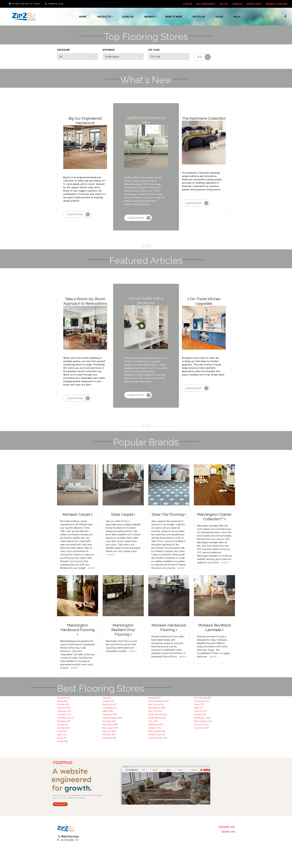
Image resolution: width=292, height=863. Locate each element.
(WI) (206, 724)
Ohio (150, 721)
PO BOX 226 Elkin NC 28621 (26, 4)
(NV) (158, 698)
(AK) (65, 701)
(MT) (113, 734)
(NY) (160, 711)
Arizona (60, 704)
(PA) (163, 731)
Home (83, 17)
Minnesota (108, 724)
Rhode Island (154, 734)
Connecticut (63, 718)
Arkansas (61, 708)
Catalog (128, 17)
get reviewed (205, 4)
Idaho (60, 734)
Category (63, 50)
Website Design (276, 4)
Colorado (61, 714)
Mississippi (108, 728)
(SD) (209, 698)
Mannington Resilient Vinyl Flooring (123, 630)
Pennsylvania (154, 731)
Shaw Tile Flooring (169, 514)
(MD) (114, 714)
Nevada (152, 698)
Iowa (105, 698)
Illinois (60, 738)
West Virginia (200, 721)
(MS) (115, 728)
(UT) (200, 708)
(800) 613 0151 (70, 836)
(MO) (113, 731)
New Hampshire (156, 701)
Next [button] (148, 246)
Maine (105, 711)
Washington (200, 718)
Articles (199, 17)
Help (237, 17)
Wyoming (199, 728)
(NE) (114, 738)
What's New (173, 17)
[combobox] (77, 56)
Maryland (107, 714)
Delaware (61, 721)
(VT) (204, 711)
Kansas (106, 701)
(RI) (163, 734)
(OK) (160, 724)
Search (237, 4)
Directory (254, 4)
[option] (86, 166)
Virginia (197, 714)
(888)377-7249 (55, 4)
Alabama (61, 698)
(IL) (65, 738)
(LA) (114, 708)
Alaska (60, 701)
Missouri (107, 731)
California (61, 711)
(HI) (65, 731)
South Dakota (200, 698)
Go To (224, 4)
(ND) (163, 718)
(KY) (114, 704)
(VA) (203, 714)
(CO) (68, 714)
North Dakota (154, 718)
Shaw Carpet (123, 514)
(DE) (68, 721)
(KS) (111, 701)
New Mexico (154, 708)
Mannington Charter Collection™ (214, 516)
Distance (109, 50)
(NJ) (162, 704)
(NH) (166, 701)
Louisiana (107, 708)
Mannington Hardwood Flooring (78, 629)
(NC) (164, 714)
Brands (149, 17)
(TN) (206, 701)
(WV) (209, 721)
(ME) (110, 711)
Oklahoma (153, 724)
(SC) (165, 738)
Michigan (107, 721)
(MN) (115, 724)
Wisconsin (199, 724)
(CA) (68, 711)
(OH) (155, 721)
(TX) (201, 704)
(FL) (66, 724)
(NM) (163, 708)
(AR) (68, 708)
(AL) (68, 698)
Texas (196, 704)
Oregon (152, 728)
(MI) (113, 721)
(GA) (67, 728)
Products (104, 17)
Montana (107, 734)
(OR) (158, 728)
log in (187, 4)
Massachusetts (110, 718)
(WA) (208, 718)
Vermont (198, 711)
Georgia (61, 728)
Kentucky (107, 704)
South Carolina (155, 738)
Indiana (60, 741)
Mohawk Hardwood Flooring (169, 627)
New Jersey (154, 704)
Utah (196, 708)
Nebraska (107, 738)
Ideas (219, 17)
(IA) (109, 698)
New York (153, 711)
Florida (60, 724)
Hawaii (60, 731)
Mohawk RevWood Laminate (214, 627)
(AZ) (66, 704)
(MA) (119, 718)
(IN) (66, 741)
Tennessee (199, 701)
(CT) (71, 718)
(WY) (206, 728)
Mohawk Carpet (77, 514)
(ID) (64, 734)
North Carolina (155, 714)
